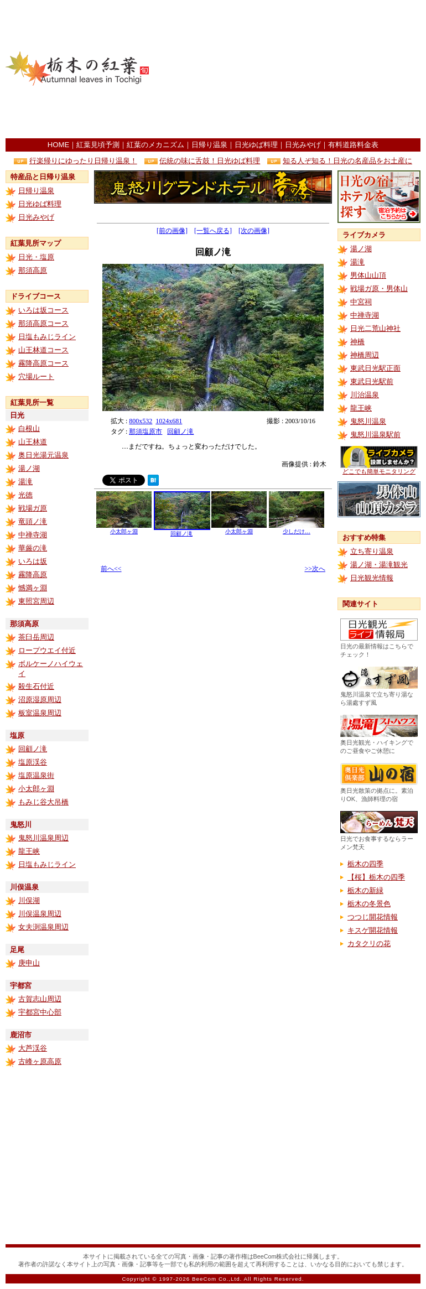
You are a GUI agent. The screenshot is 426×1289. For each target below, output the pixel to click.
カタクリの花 (369, 943)
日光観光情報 (371, 578)
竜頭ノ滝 (32, 521)
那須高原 (32, 270)
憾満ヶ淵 (32, 588)
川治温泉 (364, 395)
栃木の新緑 (365, 890)
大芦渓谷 (32, 1048)
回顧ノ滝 (32, 749)
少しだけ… (296, 528)
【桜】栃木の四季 (376, 877)
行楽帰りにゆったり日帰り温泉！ (83, 161)
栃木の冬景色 (369, 904)
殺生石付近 (36, 686)
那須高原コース (43, 323)
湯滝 (25, 481)
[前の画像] (172, 231)
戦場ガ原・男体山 (379, 288)
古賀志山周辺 (39, 999)
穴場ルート (36, 376)
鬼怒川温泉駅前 (375, 434)
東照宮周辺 (36, 601)
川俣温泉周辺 (39, 913)
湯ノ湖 (29, 468)
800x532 (140, 421)
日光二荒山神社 (375, 328)
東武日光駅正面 (375, 368)
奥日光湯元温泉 (43, 455)
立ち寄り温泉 (371, 551)
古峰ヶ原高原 (39, 1061)
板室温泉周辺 (39, 713)
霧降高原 (32, 574)
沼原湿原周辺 (39, 699)
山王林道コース (43, 350)
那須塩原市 (145, 431)
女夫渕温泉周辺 (43, 927)
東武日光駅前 (371, 381)
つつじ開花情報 (372, 917)
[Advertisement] (337, 69)
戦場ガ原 (32, 508)
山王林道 (32, 442)
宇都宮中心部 (39, 1012)
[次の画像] (253, 231)
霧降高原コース (43, 363)
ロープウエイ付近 (47, 650)
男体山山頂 (368, 275)
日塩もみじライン (47, 336)
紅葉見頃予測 (98, 145)
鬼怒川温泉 (368, 421)
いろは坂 (32, 561)
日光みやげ (303, 145)
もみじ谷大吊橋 (43, 802)
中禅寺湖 (32, 535)
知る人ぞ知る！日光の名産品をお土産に (347, 161)
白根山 (29, 428)
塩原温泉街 (36, 775)
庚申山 (29, 963)
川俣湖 (29, 900)
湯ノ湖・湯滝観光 (379, 564)
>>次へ (314, 569)
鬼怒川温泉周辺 (43, 838)
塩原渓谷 (32, 762)
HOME (58, 145)
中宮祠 (361, 302)
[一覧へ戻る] (213, 231)
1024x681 (168, 421)
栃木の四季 (365, 864)
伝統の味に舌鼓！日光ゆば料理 (209, 161)
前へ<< (111, 569)
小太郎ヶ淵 (36, 788)
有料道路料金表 (353, 145)
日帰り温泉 (209, 145)
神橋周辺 (364, 355)
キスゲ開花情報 (372, 930)
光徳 (25, 495)
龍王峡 (29, 851)
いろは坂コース (43, 310)
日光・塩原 (36, 257)
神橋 (357, 341)
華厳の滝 (32, 548)
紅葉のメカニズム (155, 145)
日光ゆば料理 (256, 145)
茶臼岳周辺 (36, 637)
